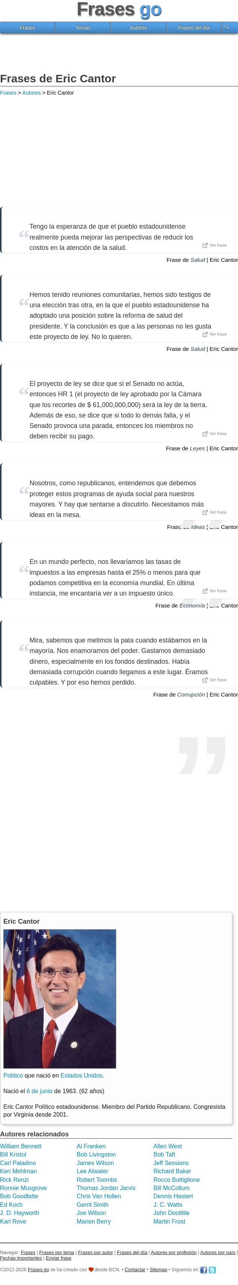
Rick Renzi (14, 1180)
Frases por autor (95, 1252)
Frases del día (194, 28)
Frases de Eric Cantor (58, 78)
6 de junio (39, 1091)
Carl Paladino (18, 1163)
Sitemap (158, 1269)
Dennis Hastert (173, 1196)
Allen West (168, 1146)
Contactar (135, 1269)
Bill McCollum (172, 1188)
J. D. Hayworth (19, 1213)
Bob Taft (164, 1154)
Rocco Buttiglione (177, 1180)
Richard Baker (172, 1171)
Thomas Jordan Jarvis (106, 1188)
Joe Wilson (91, 1213)
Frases (27, 28)
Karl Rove (13, 1221)
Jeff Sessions (171, 1163)
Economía (192, 605)
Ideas (198, 527)
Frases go (38, 1269)
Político (13, 1075)
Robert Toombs (97, 1180)
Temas (82, 28)
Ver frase (214, 245)
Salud (198, 260)
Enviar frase (58, 1258)
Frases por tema (56, 1252)
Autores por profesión (174, 1252)
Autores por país (217, 1252)
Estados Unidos (81, 1075)
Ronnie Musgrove (23, 1188)
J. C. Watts (168, 1205)
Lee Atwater (92, 1171)
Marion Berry (94, 1221)
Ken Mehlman (18, 1171)
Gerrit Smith (92, 1205)
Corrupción (191, 694)
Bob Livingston (96, 1154)
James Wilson (95, 1163)
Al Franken (91, 1146)
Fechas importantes (21, 1258)
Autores (138, 28)
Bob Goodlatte (19, 1196)
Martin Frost (169, 1221)
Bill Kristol (13, 1154)
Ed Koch (11, 1205)
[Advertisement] (119, 54)
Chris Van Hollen (99, 1196)
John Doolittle (172, 1213)
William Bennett (20, 1146)
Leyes (197, 448)
